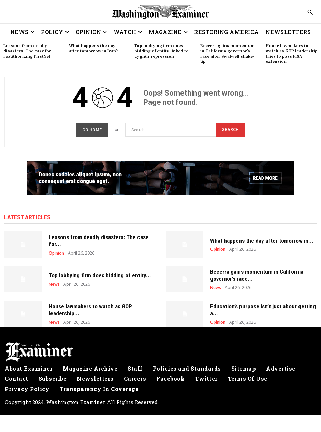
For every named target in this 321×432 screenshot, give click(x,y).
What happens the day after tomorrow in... (261, 240)
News (54, 284)
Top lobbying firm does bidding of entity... (100, 275)
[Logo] (160, 352)
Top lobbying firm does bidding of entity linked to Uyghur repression (161, 51)
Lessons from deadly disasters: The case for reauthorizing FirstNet (27, 51)
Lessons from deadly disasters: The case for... (99, 240)
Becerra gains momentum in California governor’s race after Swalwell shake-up (227, 53)
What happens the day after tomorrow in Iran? (93, 48)
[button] (310, 12)
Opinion (56, 253)
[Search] (230, 130)
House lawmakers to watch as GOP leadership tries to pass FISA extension (292, 53)
